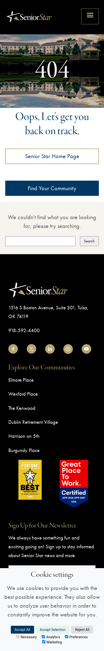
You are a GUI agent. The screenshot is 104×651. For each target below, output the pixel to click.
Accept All (22, 630)
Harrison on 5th (23, 436)
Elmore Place (21, 379)
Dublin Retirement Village (33, 422)
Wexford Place (23, 393)
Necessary (26, 637)
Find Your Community (52, 188)
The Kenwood (21, 408)
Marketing (52, 642)
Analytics (51, 637)
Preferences (76, 637)
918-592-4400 (24, 330)
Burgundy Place (23, 450)
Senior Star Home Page (52, 156)
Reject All (82, 630)
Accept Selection (52, 630)
